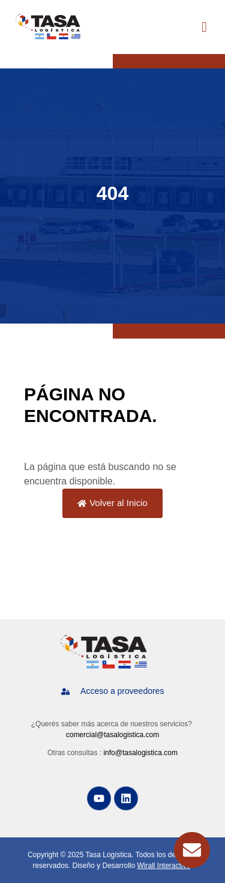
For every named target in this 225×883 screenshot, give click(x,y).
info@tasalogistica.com (140, 753)
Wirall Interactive (164, 865)
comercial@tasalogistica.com (113, 735)
